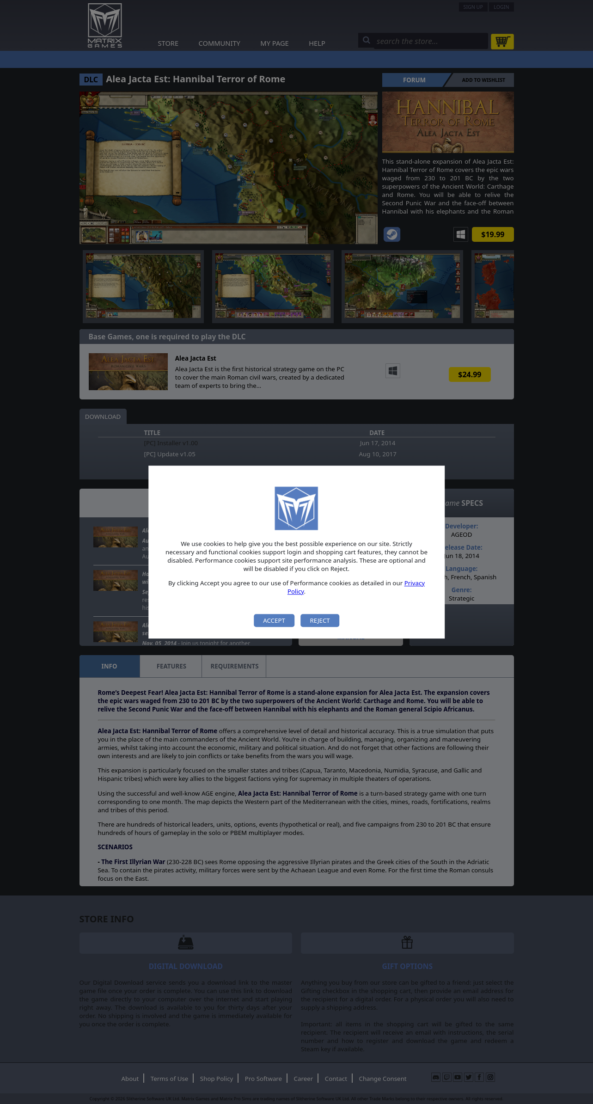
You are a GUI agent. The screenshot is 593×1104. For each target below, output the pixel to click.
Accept (274, 620)
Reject (320, 620)
